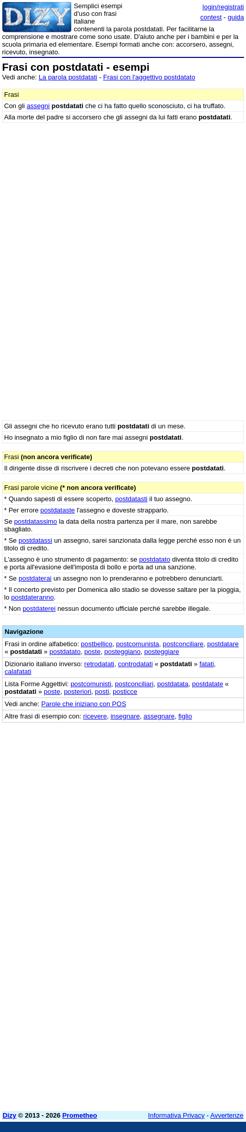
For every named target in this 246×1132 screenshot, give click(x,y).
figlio (185, 716)
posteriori (77, 691)
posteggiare (162, 651)
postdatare (222, 644)
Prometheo (80, 1115)
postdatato (154, 559)
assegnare (159, 716)
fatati (206, 664)
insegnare (125, 716)
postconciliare (183, 644)
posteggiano (122, 651)
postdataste (57, 510)
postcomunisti (91, 684)
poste (92, 651)
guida (236, 17)
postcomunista (137, 644)
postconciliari (134, 684)
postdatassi (35, 540)
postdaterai (34, 578)
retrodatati (99, 664)
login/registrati (223, 7)
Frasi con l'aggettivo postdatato (149, 77)
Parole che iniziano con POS (84, 704)
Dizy (9, 1115)
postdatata (173, 684)
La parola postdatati (68, 77)
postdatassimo (35, 521)
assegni (38, 106)
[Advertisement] (123, 980)
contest (211, 17)
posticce (125, 691)
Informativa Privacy (176, 1115)
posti (102, 691)
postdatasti (131, 499)
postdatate (207, 684)
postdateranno (32, 597)
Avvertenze (226, 1115)
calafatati (18, 671)
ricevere (95, 716)
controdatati (135, 664)
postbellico (96, 644)
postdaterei (39, 608)
